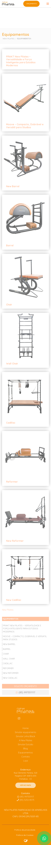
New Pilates (7, 616)
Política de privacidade (24, 830)
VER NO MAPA (25, 792)
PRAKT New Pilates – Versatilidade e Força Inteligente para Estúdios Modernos (20, 67)
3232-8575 (25, 806)
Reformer (12, 488)
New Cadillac (13, 606)
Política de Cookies (24, 835)
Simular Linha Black (25, 743)
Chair (9, 311)
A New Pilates (25, 747)
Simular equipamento (25, 739)
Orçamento (31, 4)
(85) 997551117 (25, 803)
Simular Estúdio (25, 751)
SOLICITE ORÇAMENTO (25, 692)
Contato (25, 763)
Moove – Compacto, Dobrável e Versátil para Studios (25, 132)
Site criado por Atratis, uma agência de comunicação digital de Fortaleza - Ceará (26, 840)
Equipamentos (25, 759)
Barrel (10, 252)
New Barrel (12, 193)
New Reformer (15, 547)
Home (26, 735)
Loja (25, 767)
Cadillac (10, 429)
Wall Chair (12, 370)
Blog (25, 755)
